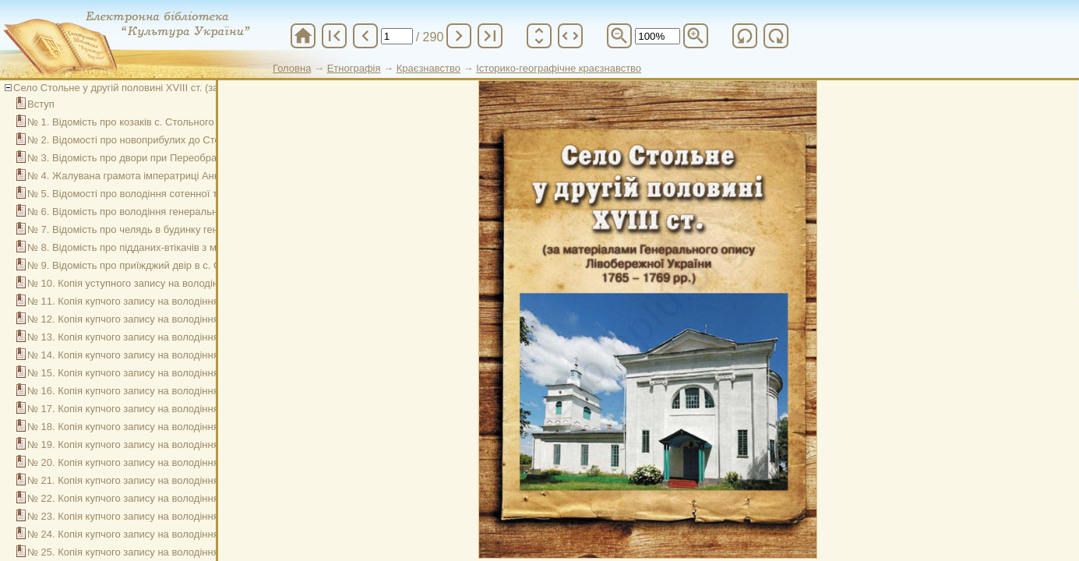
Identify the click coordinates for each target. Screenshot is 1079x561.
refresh (745, 36)
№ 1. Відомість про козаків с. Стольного (120, 122)
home (303, 36)
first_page (334, 36)
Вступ (41, 104)
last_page (490, 36)
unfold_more (539, 36)
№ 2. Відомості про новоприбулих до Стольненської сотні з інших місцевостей (210, 140)
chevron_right (459, 36)
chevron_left (365, 36)
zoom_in (696, 36)
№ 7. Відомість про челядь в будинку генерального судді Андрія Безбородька (209, 229)
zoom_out (619, 36)
